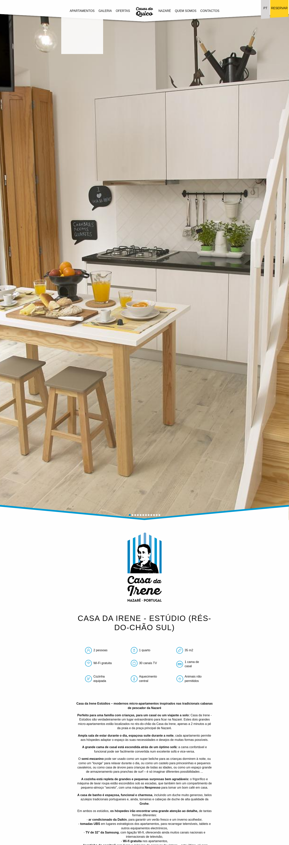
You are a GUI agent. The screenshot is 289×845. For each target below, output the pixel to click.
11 (157, 515)
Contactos (209, 10)
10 (154, 515)
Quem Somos (185, 10)
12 (159, 515)
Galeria (105, 10)
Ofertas (123, 10)
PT (265, 8)
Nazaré (164, 10)
